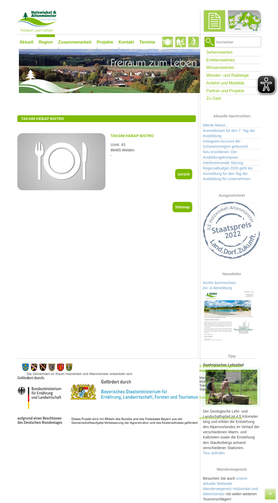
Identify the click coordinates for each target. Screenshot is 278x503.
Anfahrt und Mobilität (226, 84)
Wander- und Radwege (228, 76)
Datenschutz (213, 398)
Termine (147, 42)
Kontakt (126, 42)
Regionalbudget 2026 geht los (228, 169)
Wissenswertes (221, 69)
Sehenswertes (220, 53)
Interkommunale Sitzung (224, 164)
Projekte (105, 42)
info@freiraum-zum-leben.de (225, 418)
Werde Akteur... (216, 126)
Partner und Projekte (226, 92)
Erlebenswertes (221, 61)
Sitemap (185, 207)
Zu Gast (214, 99)
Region (46, 42)
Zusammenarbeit (74, 42)
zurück (186, 174)
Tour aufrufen (215, 454)
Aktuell (26, 42)
